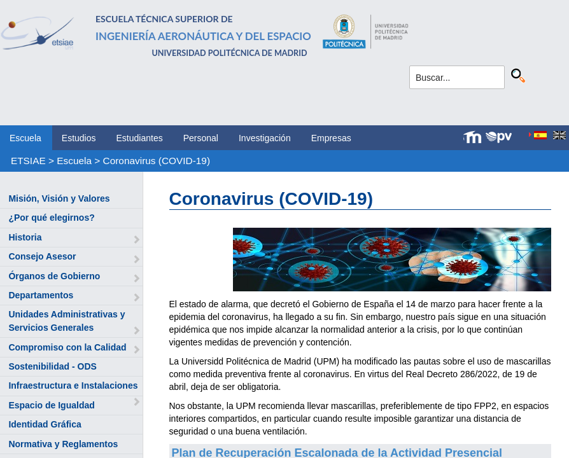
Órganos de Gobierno (54, 276)
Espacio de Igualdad (51, 405)
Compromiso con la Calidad (67, 347)
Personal (200, 138)
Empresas (331, 138)
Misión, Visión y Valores (58, 198)
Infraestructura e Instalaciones (72, 385)
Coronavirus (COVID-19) (157, 160)
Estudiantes (139, 138)
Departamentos (40, 295)
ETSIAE (28, 160)
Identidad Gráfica (44, 424)
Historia (24, 237)
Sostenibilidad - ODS (52, 366)
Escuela (25, 138)
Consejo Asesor (42, 256)
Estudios (79, 138)
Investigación (265, 138)
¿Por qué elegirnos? (51, 217)
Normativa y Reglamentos (63, 444)
